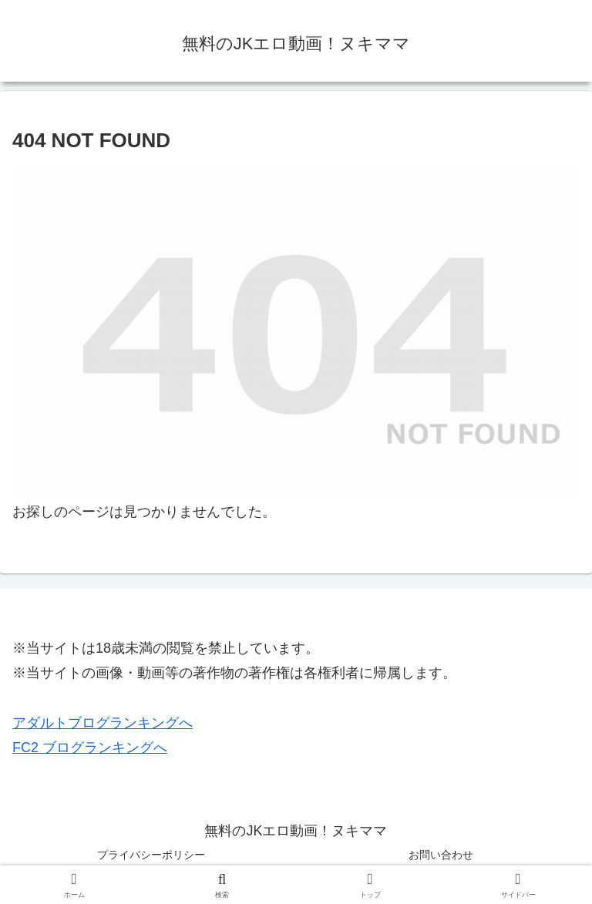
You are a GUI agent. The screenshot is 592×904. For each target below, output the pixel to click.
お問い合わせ (441, 855)
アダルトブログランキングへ (102, 723)
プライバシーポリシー (151, 855)
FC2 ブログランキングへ (89, 747)
